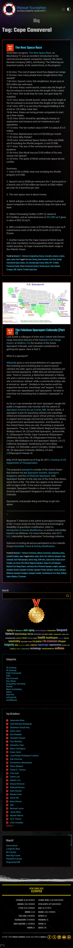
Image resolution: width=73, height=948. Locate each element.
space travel (15, 259)
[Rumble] (69, 937)
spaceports (27, 469)
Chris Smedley (16, 822)
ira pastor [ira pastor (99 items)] (37, 641)
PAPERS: (41, 924)
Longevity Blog (13, 849)
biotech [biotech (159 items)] (9, 634)
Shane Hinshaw (17, 784)
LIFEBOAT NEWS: (43, 900)
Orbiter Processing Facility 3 (29, 266)
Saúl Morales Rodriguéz (21, 724)
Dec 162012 (10, 331)
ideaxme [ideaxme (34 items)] (66, 638)
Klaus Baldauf (16, 766)
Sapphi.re (43, 937)
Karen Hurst (15, 752)
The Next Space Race (28, 47)
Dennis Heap (33, 560)
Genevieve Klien (17, 720)
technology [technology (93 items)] (35, 648)
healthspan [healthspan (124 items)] (52, 638)
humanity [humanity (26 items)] (60, 638)
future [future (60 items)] (24, 638)
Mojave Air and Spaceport (52, 563)
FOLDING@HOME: (20, 920)
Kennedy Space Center (36, 263)
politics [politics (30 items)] (28, 645)
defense (39, 553)
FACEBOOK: (19, 900)
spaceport (62, 566)
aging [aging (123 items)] (10, 630)
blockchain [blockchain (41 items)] (37, 634)
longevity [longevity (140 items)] (9, 645)
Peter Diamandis (13, 673)
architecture (11, 700)
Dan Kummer (16, 759)
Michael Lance (16, 808)
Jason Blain (15, 812)
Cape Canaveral (43, 259)
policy (62, 553)
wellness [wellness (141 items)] (59, 648)
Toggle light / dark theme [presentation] (68, 9)
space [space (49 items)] (18, 649)
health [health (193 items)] (41, 638)
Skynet (9, 686)
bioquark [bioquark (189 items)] (62, 630)
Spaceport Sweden (37, 472)
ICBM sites (41, 560)
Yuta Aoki (14, 773)
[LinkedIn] (59, 937)
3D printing (11, 667)
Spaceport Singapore (21, 573)
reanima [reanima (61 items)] (33, 645)
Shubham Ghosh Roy (20, 727)
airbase (31, 556)
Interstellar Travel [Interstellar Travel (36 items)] (26, 642)
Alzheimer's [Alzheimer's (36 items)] (19, 631)
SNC (15, 269)
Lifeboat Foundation (18, 937)
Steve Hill (14, 798)
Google (59, 259)
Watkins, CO (23, 343)
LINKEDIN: (20, 904)
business (33, 553)
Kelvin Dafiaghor (17, 748)
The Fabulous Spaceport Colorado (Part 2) (40, 332)
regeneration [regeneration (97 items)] (55, 644)
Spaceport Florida (40, 570)
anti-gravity (11, 697)
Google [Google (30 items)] (35, 638)
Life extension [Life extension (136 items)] (49, 641)
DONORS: (28, 912)
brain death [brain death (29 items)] (45, 634)
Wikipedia (12, 362)
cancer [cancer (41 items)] (50, 634)
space (8, 259)
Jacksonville (50, 560)
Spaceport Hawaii (52, 570)
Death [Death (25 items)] (67, 634)
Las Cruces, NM (38, 409)
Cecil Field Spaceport (21, 560)
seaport (55, 566)
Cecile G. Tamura (18, 770)
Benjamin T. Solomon (21, 256)
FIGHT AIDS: (23, 916)
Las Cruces (16, 563)
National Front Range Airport (16, 566)
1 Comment (22, 576)
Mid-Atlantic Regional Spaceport (32, 563)
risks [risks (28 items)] (68, 645)
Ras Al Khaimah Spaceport (36, 475)
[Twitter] (54, 937)
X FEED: (20, 908)
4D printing (11, 670)
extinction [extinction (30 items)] (19, 638)
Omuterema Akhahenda (21, 762)
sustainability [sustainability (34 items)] (25, 649)
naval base (30, 566)
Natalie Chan (16, 794)
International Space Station (16, 263)
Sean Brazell (16, 791)
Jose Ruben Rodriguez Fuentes (24, 755)
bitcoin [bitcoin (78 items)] (30, 634)
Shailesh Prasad (17, 738)
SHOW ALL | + (10, 826)
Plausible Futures (14, 859)
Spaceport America (16, 409)
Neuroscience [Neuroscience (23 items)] (22, 645)
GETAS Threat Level (36, 890)
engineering (34, 256)
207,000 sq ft (53, 217)
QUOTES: (41, 928)
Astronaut (28, 259)
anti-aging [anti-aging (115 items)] (28, 630)
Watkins (14, 576)
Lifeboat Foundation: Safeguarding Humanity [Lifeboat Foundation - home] (30, 9)
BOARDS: (41, 912)
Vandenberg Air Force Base (51, 573)
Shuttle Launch (45, 266)
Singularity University (16, 684)
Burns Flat (43, 556)
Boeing (34, 259)
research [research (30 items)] (64, 645)
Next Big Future (13, 855)
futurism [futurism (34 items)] (30, 638)
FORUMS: (30, 928)
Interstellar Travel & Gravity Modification (34, 546)
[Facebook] (49, 937)
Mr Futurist (11, 852)
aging (8, 692)
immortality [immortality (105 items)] (14, 641)
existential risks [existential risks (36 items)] (10, 638)
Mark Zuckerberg (14, 689)
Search (67, 596)
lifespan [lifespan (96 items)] (62, 641)
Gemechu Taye (17, 745)
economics (47, 553)
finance (41, 256)
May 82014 (10, 47)
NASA (47, 263)
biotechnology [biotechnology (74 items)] (21, 634)
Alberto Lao (15, 780)
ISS (27, 263)
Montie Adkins (16, 815)
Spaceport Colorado (26, 570)
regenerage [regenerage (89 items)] (42, 645)
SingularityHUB (13, 862)
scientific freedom (13, 556)
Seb (12, 805)
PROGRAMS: (42, 920)
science (61, 256)
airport (37, 556)
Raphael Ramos (17, 787)
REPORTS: (41, 916)
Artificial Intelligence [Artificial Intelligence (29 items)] (41, 631)
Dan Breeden (16, 734)
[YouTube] (64, 937)
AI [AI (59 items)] (14, 630)
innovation (48, 256)
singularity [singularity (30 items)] (13, 649)
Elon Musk (52, 259)
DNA (8, 676)
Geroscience (11, 845)
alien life (10, 694)
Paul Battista (16, 741)
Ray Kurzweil (12, 678)
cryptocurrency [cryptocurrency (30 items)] (57, 634)
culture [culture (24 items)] (63, 634)
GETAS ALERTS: (43, 904)
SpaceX (19, 269)
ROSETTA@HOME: (20, 924)
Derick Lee (15, 777)
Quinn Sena (15, 731)
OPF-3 (51, 263)
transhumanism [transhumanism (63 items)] (48, 648)
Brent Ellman (16, 801)
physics (55, 256)
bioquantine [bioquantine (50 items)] (51, 630)
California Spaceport (54, 556)
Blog (36, 21)
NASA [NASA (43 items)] (16, 645)
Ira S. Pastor (15, 819)
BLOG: (40, 908)
